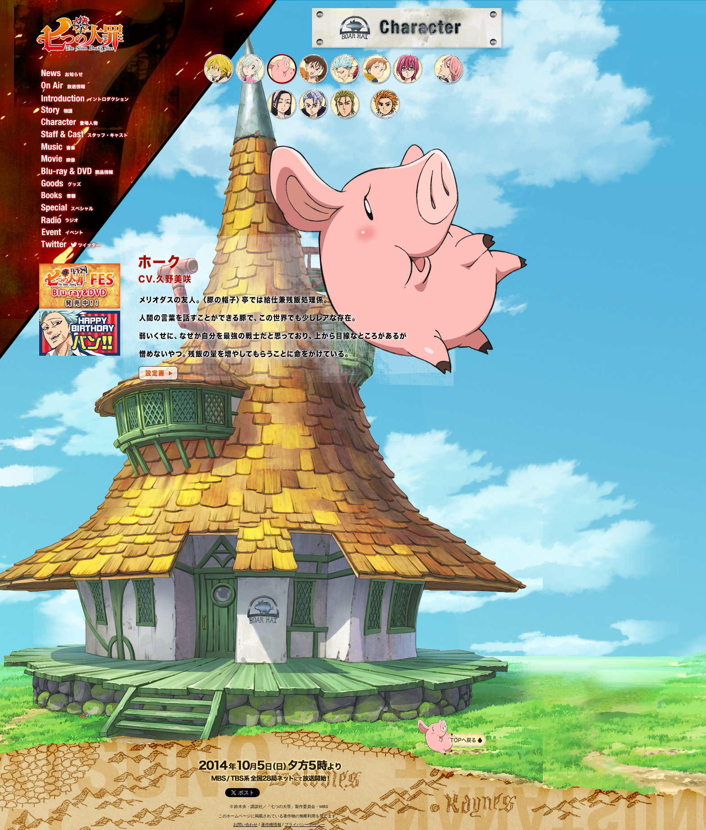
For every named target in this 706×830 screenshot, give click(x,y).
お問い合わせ (245, 824)
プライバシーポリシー (305, 824)
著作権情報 (271, 824)
